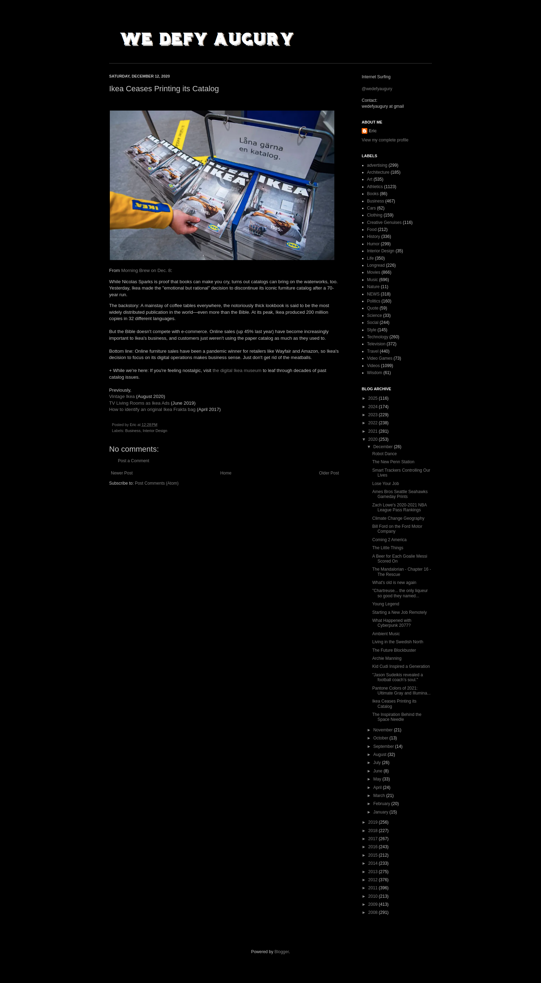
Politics (373, 301)
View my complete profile (385, 140)
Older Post (329, 473)
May (377, 779)
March (379, 795)
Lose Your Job (385, 483)
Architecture (378, 172)
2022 (373, 422)
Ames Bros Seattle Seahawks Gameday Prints (400, 494)
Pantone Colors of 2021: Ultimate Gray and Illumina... (401, 691)
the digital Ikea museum (237, 370)
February (382, 803)
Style (371, 329)
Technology (377, 336)
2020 (373, 439)
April (378, 787)
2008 (373, 912)
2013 (373, 871)
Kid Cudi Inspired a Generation (401, 666)
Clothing (374, 215)
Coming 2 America (389, 539)
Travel (373, 351)
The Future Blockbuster (394, 650)
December (383, 446)
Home (226, 473)
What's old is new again (394, 582)
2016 (373, 846)
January (381, 812)
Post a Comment (133, 460)
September (384, 746)
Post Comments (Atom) (157, 483)
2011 (373, 887)
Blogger (281, 951)
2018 (373, 830)
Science (374, 315)
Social (373, 322)
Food (371, 229)
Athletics (375, 186)
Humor (373, 243)
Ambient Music (386, 633)
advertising (377, 165)
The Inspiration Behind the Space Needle (396, 717)
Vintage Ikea (122, 396)
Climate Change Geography (398, 518)
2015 (373, 855)
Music (372, 279)
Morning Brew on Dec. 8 (146, 270)
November (383, 730)
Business (133, 431)
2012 (373, 879)
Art (369, 179)
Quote (373, 308)
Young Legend (385, 604)
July (377, 762)
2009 (373, 904)
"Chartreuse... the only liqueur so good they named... (400, 593)
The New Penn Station (393, 461)
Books (373, 193)
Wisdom (374, 372)
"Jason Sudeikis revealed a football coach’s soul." (397, 677)
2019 (373, 822)
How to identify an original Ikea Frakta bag (152, 409)
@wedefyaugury (377, 88)
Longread (376, 265)
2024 (373, 406)
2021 (373, 431)
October (381, 738)
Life (370, 258)
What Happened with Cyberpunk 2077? (391, 623)
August (380, 754)
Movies (373, 272)
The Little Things (387, 547)
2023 (373, 414)
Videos (373, 365)
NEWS (373, 294)
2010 (373, 896)
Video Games (380, 358)
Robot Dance (384, 453)
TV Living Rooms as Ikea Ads (139, 403)
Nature (373, 286)
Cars (371, 208)
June (378, 771)
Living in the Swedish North (397, 641)
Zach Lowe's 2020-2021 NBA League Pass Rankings (399, 507)
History (373, 236)
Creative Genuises (384, 222)
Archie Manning (386, 658)
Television (376, 343)
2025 (373, 398)
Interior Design (155, 431)
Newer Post (122, 473)
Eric (373, 130)
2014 (373, 863)
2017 (373, 838)
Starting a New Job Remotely (399, 612)
